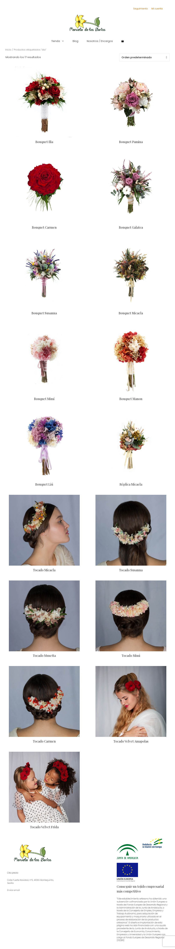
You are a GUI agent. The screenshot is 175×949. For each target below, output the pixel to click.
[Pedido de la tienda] (144, 57)
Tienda (59, 41)
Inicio (8, 49)
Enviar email (13, 890)
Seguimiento (140, 8)
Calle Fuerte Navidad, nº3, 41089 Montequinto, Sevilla (30, 882)
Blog (75, 41)
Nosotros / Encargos (100, 41)
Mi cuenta (157, 8)
